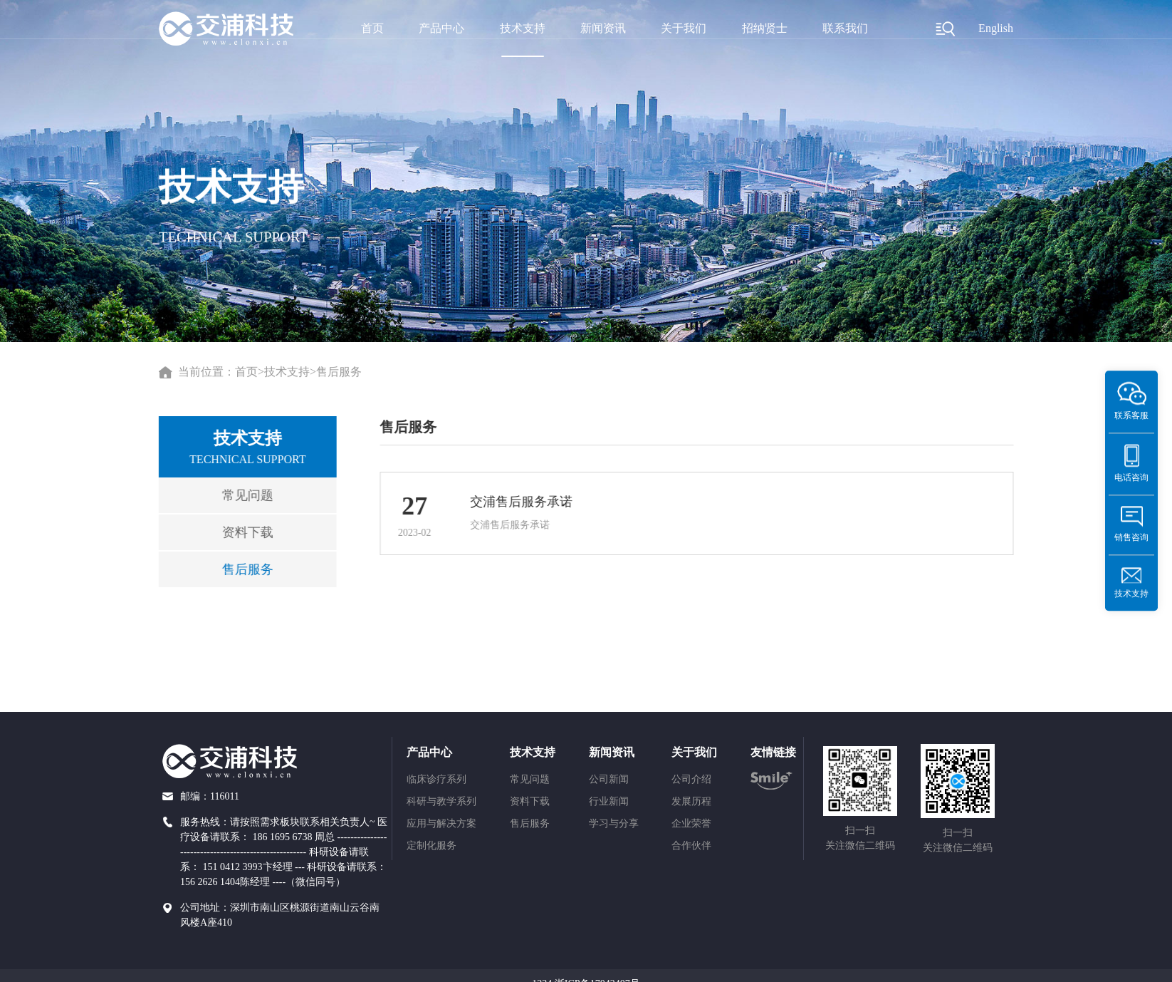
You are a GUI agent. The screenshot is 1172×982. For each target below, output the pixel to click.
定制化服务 (431, 845)
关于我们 (683, 28)
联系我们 (845, 28)
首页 (372, 28)
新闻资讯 (603, 28)
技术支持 (522, 28)
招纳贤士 (765, 28)
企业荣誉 (691, 823)
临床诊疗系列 (436, 779)
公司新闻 (609, 779)
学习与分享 (614, 823)
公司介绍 (691, 779)
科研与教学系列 (441, 801)
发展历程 (691, 801)
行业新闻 (609, 801)
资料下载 (242, 532)
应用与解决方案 (441, 823)
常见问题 (242, 495)
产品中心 (441, 28)
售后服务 (339, 372)
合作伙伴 (691, 845)
